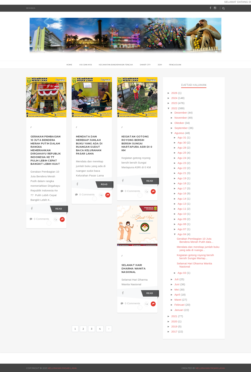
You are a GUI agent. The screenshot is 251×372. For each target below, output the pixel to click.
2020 (174, 321)
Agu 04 (182, 234)
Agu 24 (182, 157)
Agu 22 (182, 167)
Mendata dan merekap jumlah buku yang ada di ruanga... (198, 248)
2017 (174, 331)
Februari (179, 304)
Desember (181, 112)
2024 (174, 97)
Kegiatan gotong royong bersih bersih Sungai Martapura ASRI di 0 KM (136, 143)
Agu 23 (182, 162)
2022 (174, 108)
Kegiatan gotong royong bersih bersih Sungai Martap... (195, 257)
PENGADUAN (175, 65)
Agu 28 (182, 147)
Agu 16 (182, 193)
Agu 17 (182, 188)
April (177, 294)
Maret (178, 299)
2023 (174, 103)
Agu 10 (182, 213)
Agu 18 (182, 183)
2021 (174, 316)
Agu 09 (182, 219)
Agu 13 (182, 203)
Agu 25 (182, 152)
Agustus (179, 132)
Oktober (179, 122)
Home (69, 65)
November (181, 117)
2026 (174, 92)
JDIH (160, 65)
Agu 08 (182, 224)
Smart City (145, 65)
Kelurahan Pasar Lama (62, 368)
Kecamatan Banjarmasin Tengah (116, 65)
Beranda (30, 8)
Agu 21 (182, 173)
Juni (177, 284)
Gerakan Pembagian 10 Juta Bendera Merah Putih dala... (195, 240)
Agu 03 (182, 272)
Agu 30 (182, 142)
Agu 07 (182, 229)
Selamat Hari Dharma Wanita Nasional (133, 268)
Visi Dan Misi (85, 65)
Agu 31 (182, 137)
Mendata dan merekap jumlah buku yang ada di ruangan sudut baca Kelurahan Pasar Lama (89, 145)
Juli (176, 279)
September (181, 127)
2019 (174, 326)
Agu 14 (182, 198)
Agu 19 (182, 178)
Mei (177, 289)
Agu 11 (182, 208)
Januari (179, 309)
